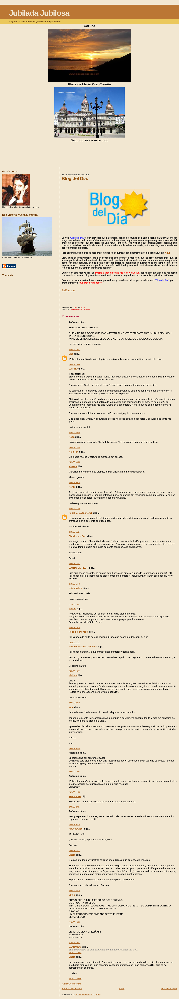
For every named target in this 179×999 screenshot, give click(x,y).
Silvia (72, 895)
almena (73, 466)
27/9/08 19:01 (74, 604)
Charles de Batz (78, 536)
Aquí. (167, 253)
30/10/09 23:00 (75, 979)
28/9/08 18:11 (74, 671)
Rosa (72, 437)
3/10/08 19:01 (74, 943)
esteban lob (75, 588)
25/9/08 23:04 (74, 447)
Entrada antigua (169, 988)
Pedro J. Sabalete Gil (80, 513)
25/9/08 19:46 (74, 364)
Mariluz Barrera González (83, 646)
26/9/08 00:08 (74, 462)
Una (71, 354)
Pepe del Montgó (78, 631)
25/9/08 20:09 (74, 433)
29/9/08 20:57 (74, 807)
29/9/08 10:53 (74, 772)
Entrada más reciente (72, 988)
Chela (72, 854)
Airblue (73, 675)
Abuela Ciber (76, 828)
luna (71, 707)
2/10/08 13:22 (74, 922)
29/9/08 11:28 (74, 792)
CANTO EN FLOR (78, 567)
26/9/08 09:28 (74, 483)
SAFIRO (73, 368)
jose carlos (75, 796)
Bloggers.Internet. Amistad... (81, 309)
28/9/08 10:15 (74, 628)
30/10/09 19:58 (75, 953)
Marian (72, 608)
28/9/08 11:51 (74, 642)
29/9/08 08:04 (74, 748)
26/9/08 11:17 (74, 532)
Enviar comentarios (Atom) (88, 994)
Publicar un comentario (71, 984)
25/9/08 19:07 (74, 350)
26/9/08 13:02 (74, 564)
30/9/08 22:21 (74, 851)
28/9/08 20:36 (74, 703)
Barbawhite (75, 946)
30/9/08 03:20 (74, 824)
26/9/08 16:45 (74, 584)
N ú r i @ (73, 451)
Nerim (72, 486)
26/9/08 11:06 (74, 509)
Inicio (121, 988)
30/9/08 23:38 (74, 891)
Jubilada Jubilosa (39, 13)
